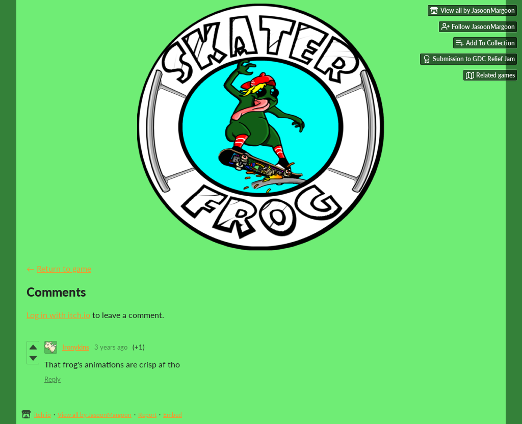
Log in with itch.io (58, 315)
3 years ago (110, 347)
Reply (52, 379)
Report (147, 414)
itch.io (42, 414)
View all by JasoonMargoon (95, 414)
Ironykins (75, 347)
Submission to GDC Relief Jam (469, 59)
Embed (172, 414)
